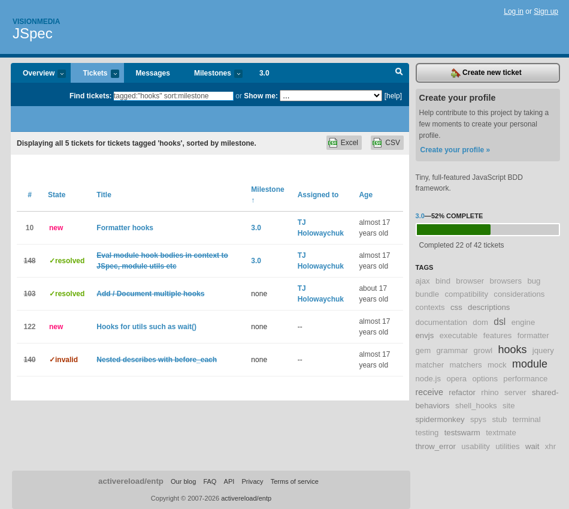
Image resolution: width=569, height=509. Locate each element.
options (485, 378)
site (509, 405)
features (497, 335)
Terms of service (295, 481)
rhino (489, 392)
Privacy (252, 481)
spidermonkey (440, 419)
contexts (430, 307)
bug (533, 280)
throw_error (436, 446)
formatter (533, 335)
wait (532, 446)
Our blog (183, 481)
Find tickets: (90, 96)
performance (525, 378)
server (515, 392)
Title (103, 195)
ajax (423, 280)
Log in (513, 11)
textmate (501, 432)
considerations (519, 294)
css (456, 307)
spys (478, 419)
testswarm (462, 432)
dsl (500, 322)
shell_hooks (476, 405)
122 (29, 327)
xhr (550, 446)
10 (30, 228)
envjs (425, 335)
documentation (442, 322)
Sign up (546, 11)
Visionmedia (36, 21)
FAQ (209, 481)
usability (475, 446)
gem (423, 350)
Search (399, 73)
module (529, 364)
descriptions (489, 307)
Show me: (261, 96)
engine (523, 322)
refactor (462, 392)
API (229, 481)
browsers (506, 280)
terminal (527, 419)
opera (456, 378)
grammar (452, 350)
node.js (428, 378)
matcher (430, 364)
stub (499, 419)
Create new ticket (486, 73)
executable (459, 335)
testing (427, 432)
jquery (543, 350)
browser (470, 280)
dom (480, 322)
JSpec (33, 33)
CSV (392, 142)
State (56, 195)
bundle (428, 294)
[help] (393, 96)
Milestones (212, 74)
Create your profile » (455, 150)
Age (366, 195)
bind (442, 280)
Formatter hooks (124, 228)
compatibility (466, 294)
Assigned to (318, 195)
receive (429, 392)
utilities (507, 446)
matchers (465, 364)
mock (497, 364)
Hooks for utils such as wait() (146, 327)
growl (483, 350)
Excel (349, 142)
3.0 (264, 73)
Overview (38, 74)
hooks (512, 350)
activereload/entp (131, 481)
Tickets (95, 74)
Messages (153, 73)
